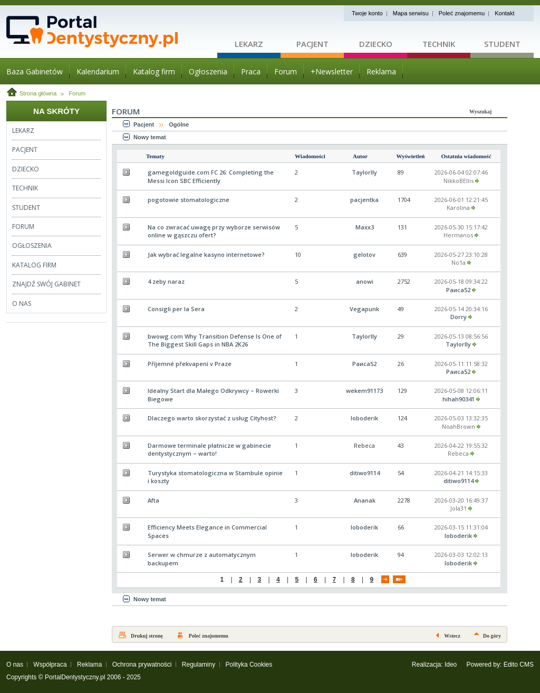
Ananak (364, 500)
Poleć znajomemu (462, 13)
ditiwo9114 (365, 473)
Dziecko (375, 43)
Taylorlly (364, 172)
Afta (153, 500)
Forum (77, 93)
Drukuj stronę (147, 636)
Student (502, 43)
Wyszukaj (480, 111)
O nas (14, 664)
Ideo (451, 664)
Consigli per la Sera (176, 309)
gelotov (364, 254)
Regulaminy (198, 664)
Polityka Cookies (249, 664)
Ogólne (179, 124)
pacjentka (364, 200)
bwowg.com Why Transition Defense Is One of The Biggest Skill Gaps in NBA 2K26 (215, 340)
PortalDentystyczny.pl (75, 677)
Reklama (89, 664)
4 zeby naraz (166, 281)
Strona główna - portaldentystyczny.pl (111, 31)
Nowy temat (149, 137)
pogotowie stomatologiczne (188, 200)
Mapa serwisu (411, 13)
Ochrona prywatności (142, 664)
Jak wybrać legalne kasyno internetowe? (206, 254)
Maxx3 (364, 227)
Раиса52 (458, 290)
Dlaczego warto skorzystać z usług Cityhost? (212, 418)
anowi (364, 281)
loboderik (364, 418)
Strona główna (38, 93)
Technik (438, 43)
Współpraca (49, 664)
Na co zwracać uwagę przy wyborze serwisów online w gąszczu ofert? (214, 231)
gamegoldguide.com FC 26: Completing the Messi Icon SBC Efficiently (211, 176)
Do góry (492, 636)
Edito (511, 664)
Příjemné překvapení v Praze (190, 364)
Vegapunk (364, 309)
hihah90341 (458, 399)
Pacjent (312, 43)
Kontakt (504, 13)
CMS (526, 664)
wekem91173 (364, 390)
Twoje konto (367, 13)
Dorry (458, 317)
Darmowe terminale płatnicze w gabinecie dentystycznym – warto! (209, 449)
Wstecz (452, 636)
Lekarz (249, 43)
